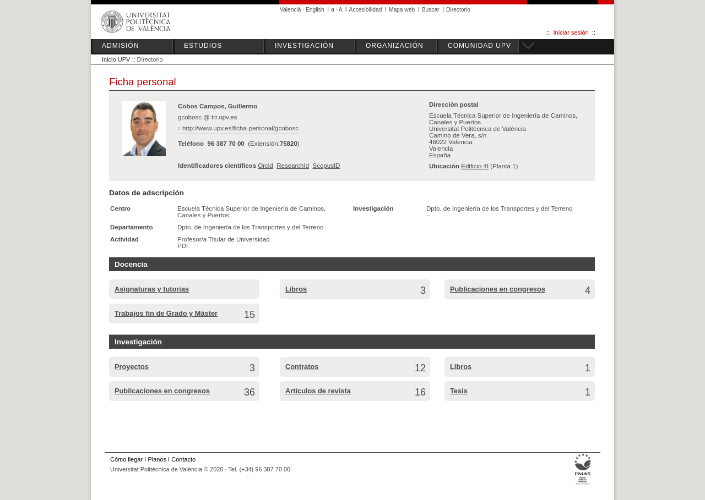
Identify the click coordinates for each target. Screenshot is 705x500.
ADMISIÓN (120, 46)
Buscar (431, 10)
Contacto (183, 459)
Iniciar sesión (571, 32)
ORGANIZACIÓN (395, 46)
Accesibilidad (365, 10)
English (315, 10)
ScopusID (326, 165)
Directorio (458, 10)
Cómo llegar (126, 459)
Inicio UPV (116, 59)
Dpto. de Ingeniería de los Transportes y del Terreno (250, 227)
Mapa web (402, 10)
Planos (157, 459)
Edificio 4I (475, 166)
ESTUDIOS (203, 46)
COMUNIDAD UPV (479, 46)
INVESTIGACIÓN (304, 46)
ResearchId (292, 165)
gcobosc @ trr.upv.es (207, 117)
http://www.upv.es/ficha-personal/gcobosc (240, 128)
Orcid (265, 165)
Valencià (290, 10)
